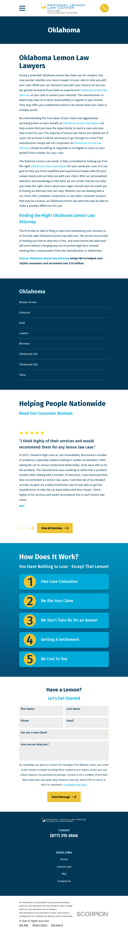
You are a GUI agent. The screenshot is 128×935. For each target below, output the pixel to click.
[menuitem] (64, 302)
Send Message (64, 799)
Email (70, 723)
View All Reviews (54, 530)
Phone (25, 723)
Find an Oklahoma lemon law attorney (44, 258)
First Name (27, 711)
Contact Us (64, 883)
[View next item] (31, 531)
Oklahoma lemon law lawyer (81, 123)
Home (64, 862)
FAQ (64, 876)
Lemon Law (64, 869)
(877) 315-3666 (64, 838)
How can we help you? (35, 746)
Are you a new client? (34, 735)
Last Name (73, 711)
